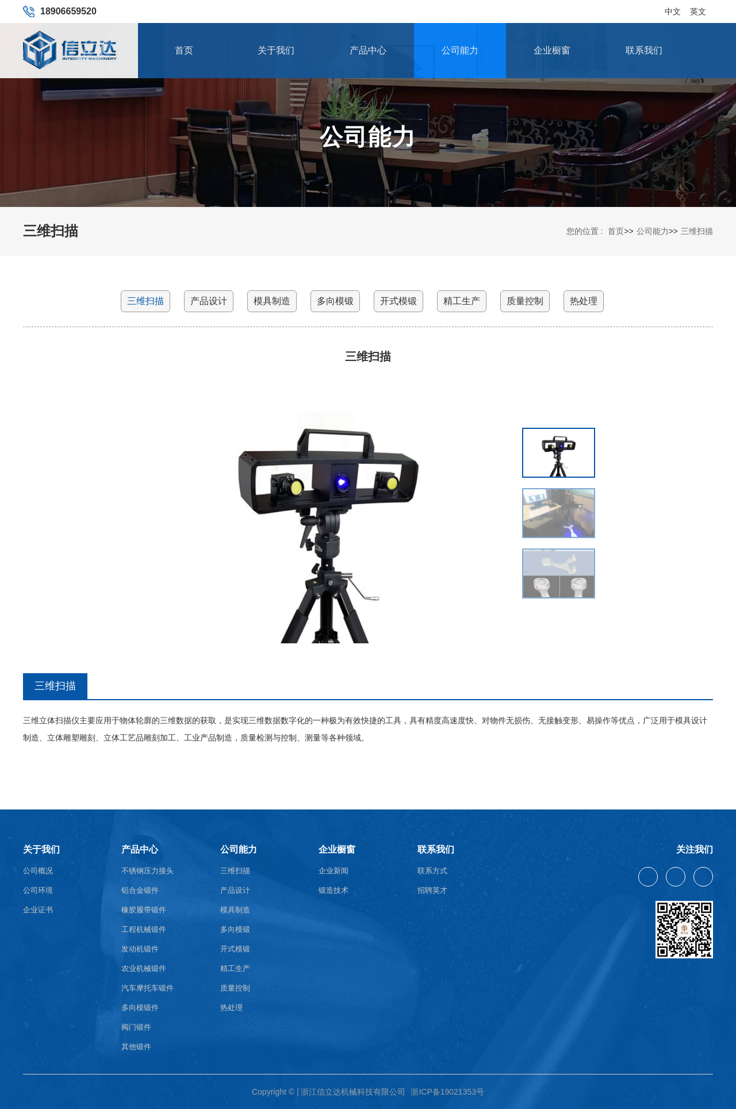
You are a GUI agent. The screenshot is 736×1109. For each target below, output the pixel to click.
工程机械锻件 (143, 929)
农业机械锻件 (143, 968)
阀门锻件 (136, 1027)
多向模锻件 (140, 1007)
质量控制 (525, 301)
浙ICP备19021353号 (447, 1091)
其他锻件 (136, 1046)
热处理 (583, 301)
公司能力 (460, 50)
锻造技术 (333, 890)
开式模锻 (398, 301)
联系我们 (644, 50)
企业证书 (38, 909)
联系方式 (432, 870)
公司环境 (38, 890)
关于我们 (276, 50)
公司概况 (38, 870)
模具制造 (272, 301)
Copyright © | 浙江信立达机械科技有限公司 (329, 1091)
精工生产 (461, 301)
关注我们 (694, 849)
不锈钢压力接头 (147, 870)
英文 (698, 7)
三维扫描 (697, 231)
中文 (673, 7)
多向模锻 (335, 301)
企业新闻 (333, 870)
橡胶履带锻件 (143, 909)
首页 (184, 50)
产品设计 (208, 301)
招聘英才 (432, 890)
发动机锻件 (140, 949)
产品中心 (368, 50)
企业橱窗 (552, 50)
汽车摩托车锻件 (147, 988)
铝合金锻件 (140, 890)
